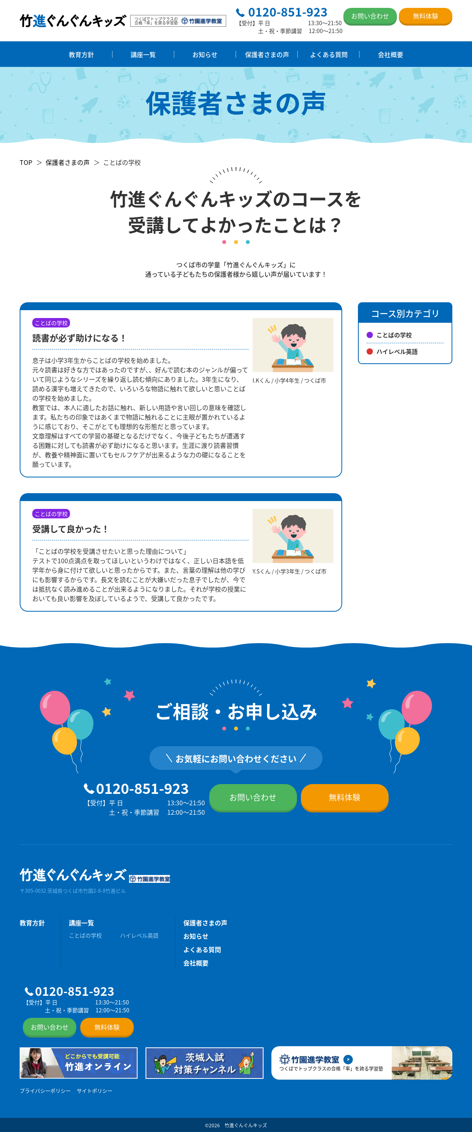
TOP (26, 162)
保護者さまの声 (267, 54)
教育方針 (81, 54)
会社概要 (390, 54)
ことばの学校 (389, 335)
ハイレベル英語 (392, 351)
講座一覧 (143, 54)
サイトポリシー (94, 1090)
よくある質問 (329, 54)
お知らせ (205, 54)
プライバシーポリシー (45, 1090)
